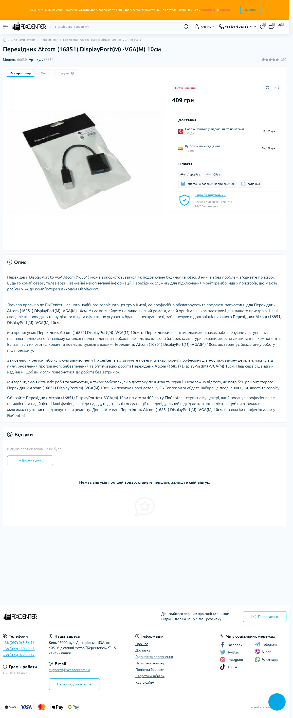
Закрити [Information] (250, 9)
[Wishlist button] (267, 88)
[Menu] (5, 26)
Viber (263, 651)
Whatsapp (266, 659)
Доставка (142, 650)
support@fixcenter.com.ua (69, 670)
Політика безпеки (149, 670)
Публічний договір (150, 663)
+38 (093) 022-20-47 (19, 655)
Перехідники (49, 39)
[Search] (186, 26)
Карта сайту (144, 682)
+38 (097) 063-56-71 (19, 643)
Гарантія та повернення (154, 657)
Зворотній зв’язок (150, 676)
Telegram (266, 644)
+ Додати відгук (30, 460)
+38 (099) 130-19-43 (19, 649)
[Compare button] (277, 88)
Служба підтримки (210, 195)
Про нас (141, 644)
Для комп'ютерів (23, 39)
